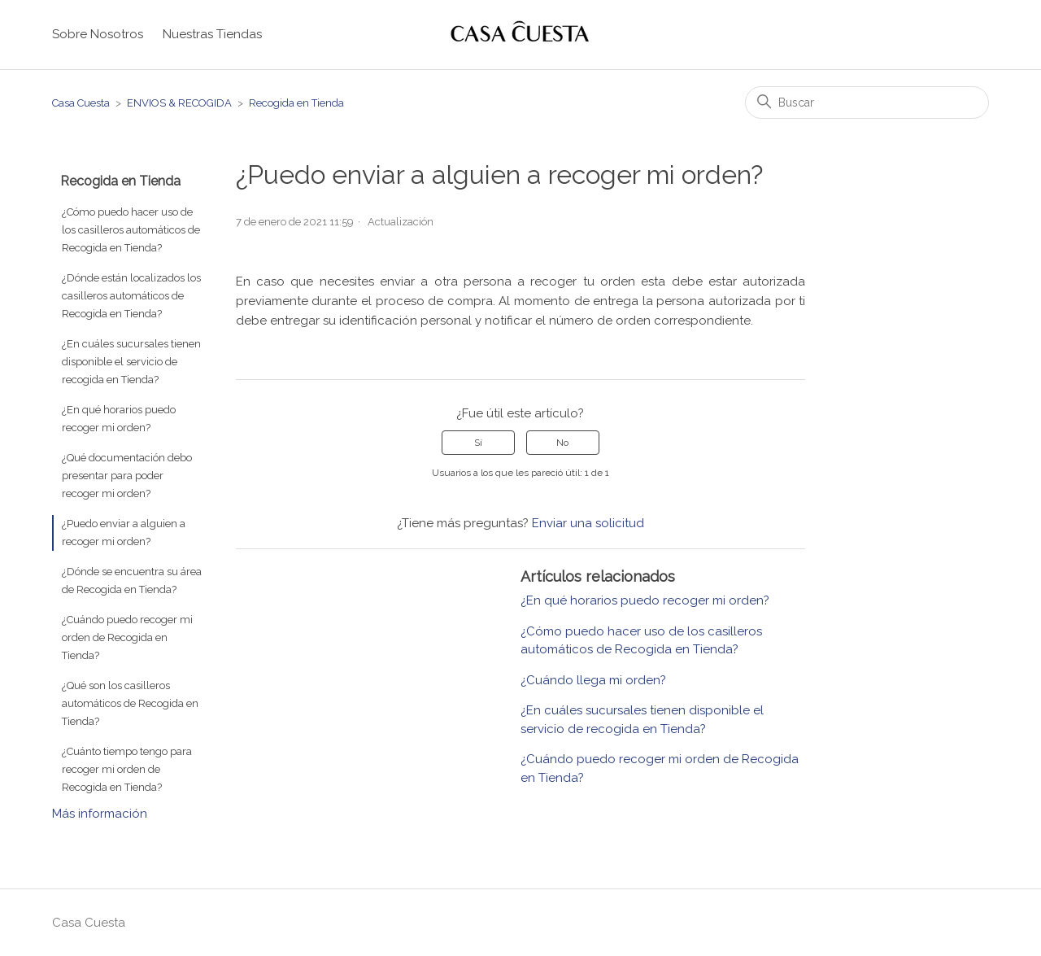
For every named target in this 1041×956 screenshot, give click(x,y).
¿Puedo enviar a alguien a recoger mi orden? (123, 532)
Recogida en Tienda (296, 103)
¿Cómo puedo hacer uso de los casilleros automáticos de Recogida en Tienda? (131, 230)
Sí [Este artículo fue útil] (478, 442)
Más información (99, 813)
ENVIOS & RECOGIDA (179, 103)
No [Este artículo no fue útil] (562, 442)
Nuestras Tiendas (212, 34)
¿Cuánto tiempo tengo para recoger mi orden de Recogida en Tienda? (127, 769)
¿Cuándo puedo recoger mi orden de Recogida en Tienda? (127, 637)
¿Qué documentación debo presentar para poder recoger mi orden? (127, 476)
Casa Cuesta (81, 103)
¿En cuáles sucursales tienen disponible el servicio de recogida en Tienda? (131, 362)
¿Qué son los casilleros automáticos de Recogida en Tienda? (130, 703)
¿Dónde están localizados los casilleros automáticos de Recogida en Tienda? (131, 296)
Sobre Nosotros (97, 34)
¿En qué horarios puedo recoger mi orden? (119, 419)
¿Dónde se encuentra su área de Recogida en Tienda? (132, 580)
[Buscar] (867, 102)
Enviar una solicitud (588, 523)
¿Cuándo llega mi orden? (593, 680)
